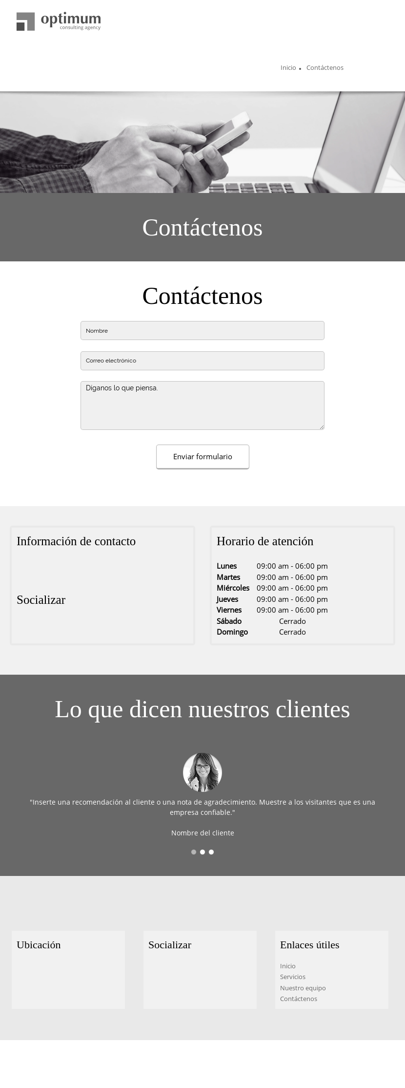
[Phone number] (38, 570)
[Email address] (53, 570)
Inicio (288, 965)
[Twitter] (38, 628)
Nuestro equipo (303, 987)
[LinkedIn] (53, 628)
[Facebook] (24, 628)
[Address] (24, 570)
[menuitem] (288, 69)
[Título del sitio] (58, 22)
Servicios (292, 976)
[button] (194, 852)
